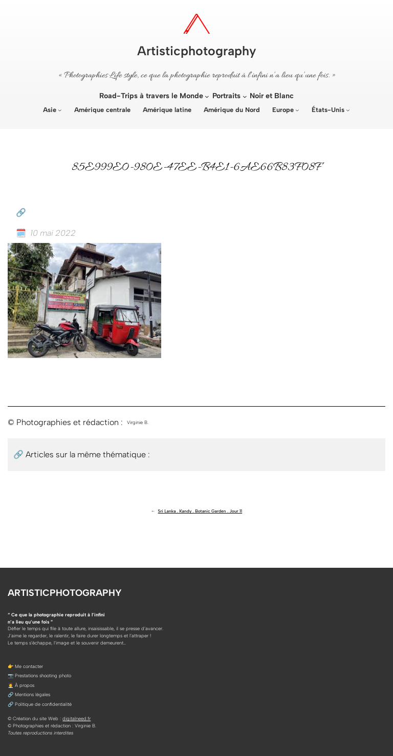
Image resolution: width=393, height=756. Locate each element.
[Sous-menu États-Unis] (348, 110)
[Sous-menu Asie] (60, 110)
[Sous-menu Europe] (297, 110)
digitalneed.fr (76, 718)
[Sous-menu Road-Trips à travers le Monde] (207, 96)
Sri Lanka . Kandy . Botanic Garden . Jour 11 (200, 511)
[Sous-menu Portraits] (245, 96)
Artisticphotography (196, 50)
